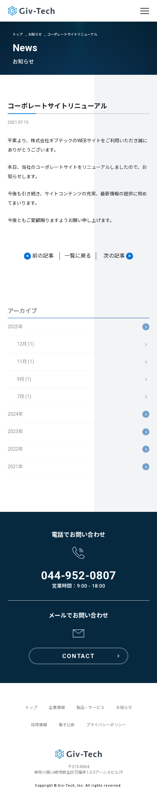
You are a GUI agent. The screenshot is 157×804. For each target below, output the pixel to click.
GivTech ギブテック (31, 11)
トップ (18, 34)
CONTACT (78, 655)
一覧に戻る (78, 256)
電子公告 (67, 725)
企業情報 (57, 707)
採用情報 (39, 725)
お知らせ (35, 34)
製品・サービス (90, 707)
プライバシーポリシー (106, 725)
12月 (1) (25, 347)
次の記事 (118, 256)
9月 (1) (24, 382)
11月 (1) (25, 365)
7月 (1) (24, 399)
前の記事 (39, 256)
